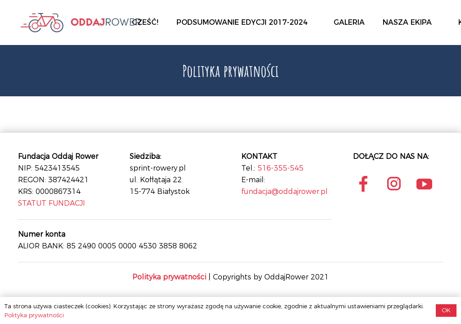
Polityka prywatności (34, 315)
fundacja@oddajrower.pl (284, 191)
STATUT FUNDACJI (51, 203)
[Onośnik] (80, 22)
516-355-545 (280, 168)
